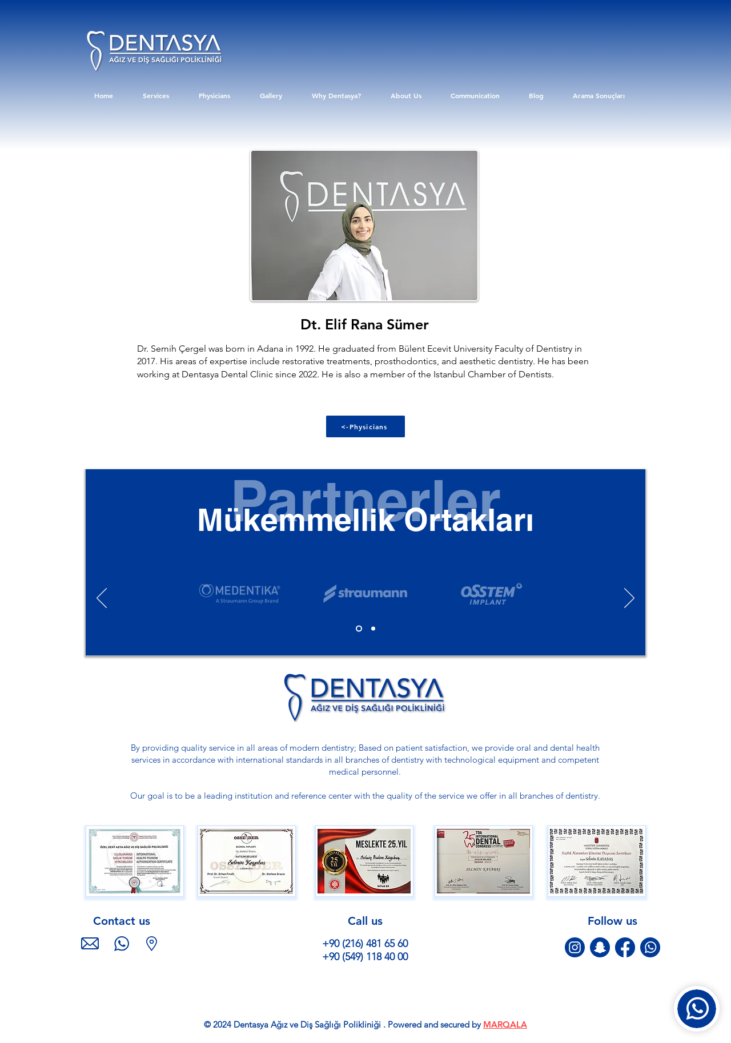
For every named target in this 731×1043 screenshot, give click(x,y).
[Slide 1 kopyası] (373, 629)
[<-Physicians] (365, 426)
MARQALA (505, 1024)
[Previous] (102, 599)
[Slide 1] (359, 629)
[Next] (629, 599)
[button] (134, 861)
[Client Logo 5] (240, 593)
